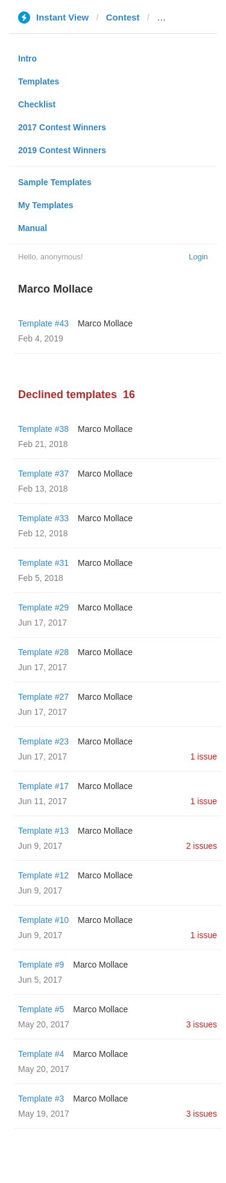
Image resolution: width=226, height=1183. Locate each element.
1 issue (203, 756)
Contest (123, 17)
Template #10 (43, 920)
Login (198, 256)
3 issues (201, 1024)
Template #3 (41, 1098)
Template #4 (41, 1054)
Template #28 (43, 652)
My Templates (46, 205)
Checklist (36, 104)
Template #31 (43, 563)
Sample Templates (55, 182)
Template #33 (43, 518)
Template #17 (43, 786)
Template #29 (43, 607)
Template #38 (43, 429)
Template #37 (43, 473)
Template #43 (43, 323)
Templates (38, 81)
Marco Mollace (105, 323)
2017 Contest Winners (62, 127)
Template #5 (41, 1009)
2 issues (201, 846)
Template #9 (41, 964)
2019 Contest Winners (62, 150)
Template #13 (43, 831)
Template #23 (43, 741)
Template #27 (43, 697)
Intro (27, 58)
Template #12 (43, 875)
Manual (32, 228)
